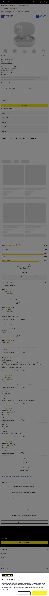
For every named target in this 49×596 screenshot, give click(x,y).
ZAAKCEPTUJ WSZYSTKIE (39, 593)
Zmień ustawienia (24, 593)
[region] (24, 584)
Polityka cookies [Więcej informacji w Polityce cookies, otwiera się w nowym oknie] (5, 589)
